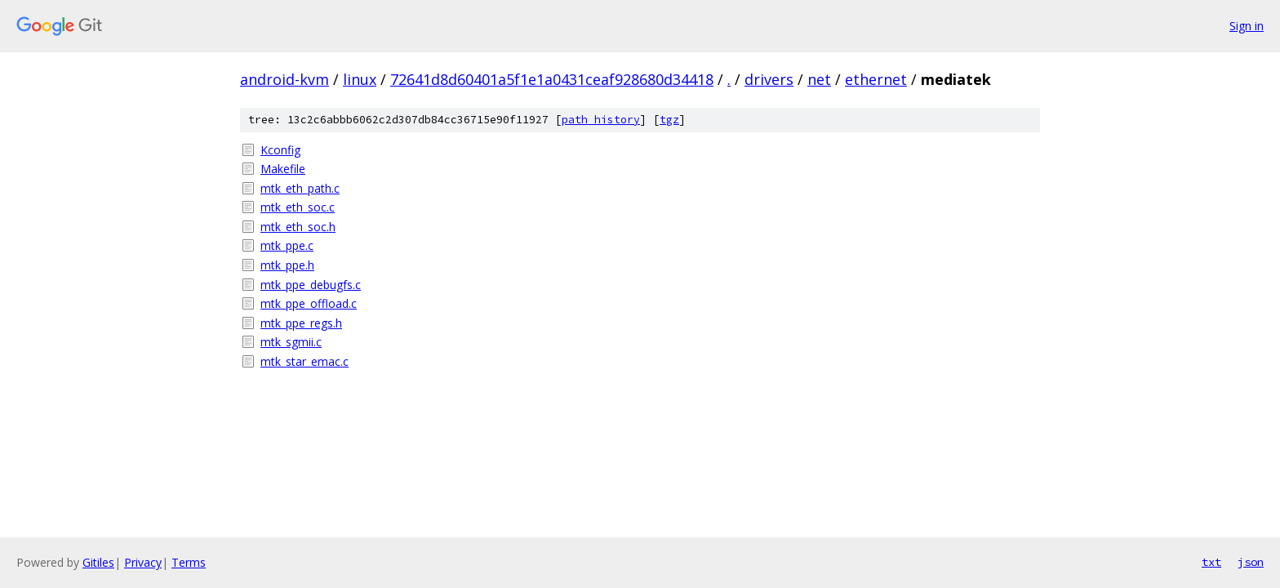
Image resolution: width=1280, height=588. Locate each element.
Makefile (282, 168)
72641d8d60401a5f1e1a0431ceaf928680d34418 (551, 79)
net (819, 79)
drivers (768, 79)
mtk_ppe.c (286, 245)
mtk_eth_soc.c (297, 207)
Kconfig (280, 150)
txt (1211, 562)
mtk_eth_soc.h (298, 226)
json (1251, 562)
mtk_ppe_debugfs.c (310, 284)
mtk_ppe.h (287, 265)
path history (601, 120)
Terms (188, 562)
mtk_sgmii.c (291, 342)
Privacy (143, 562)
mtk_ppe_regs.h (301, 323)
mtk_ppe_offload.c (308, 303)
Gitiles (98, 562)
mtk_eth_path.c (300, 188)
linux (359, 79)
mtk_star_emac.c (304, 361)
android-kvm (284, 79)
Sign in (1246, 25)
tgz (669, 120)
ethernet (876, 79)
